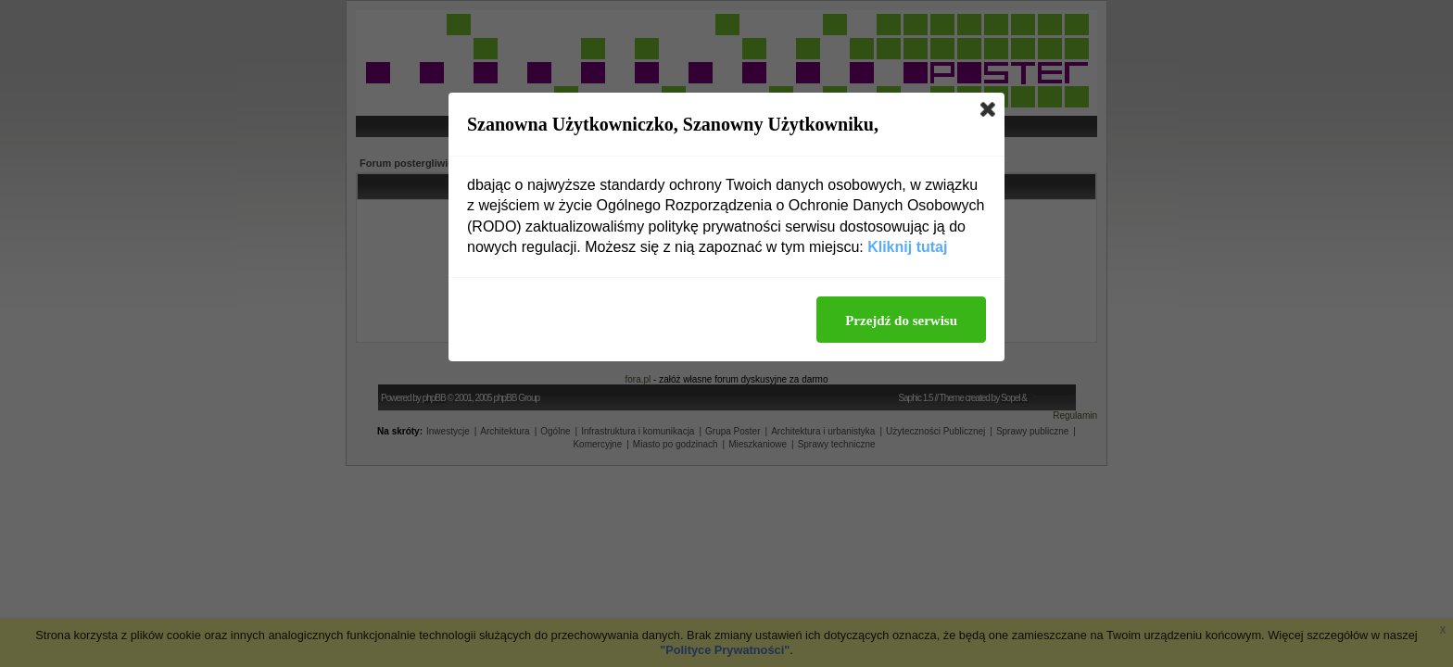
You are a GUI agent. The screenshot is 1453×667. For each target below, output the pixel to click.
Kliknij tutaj (907, 247)
